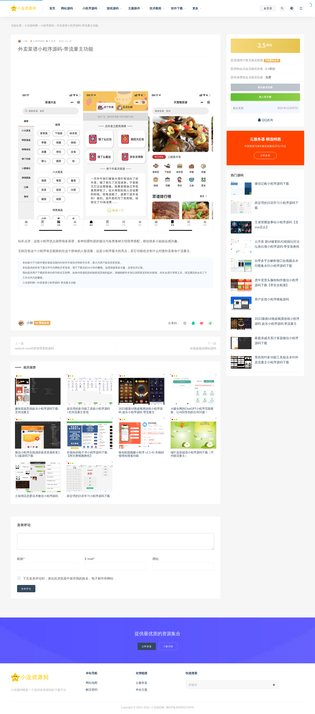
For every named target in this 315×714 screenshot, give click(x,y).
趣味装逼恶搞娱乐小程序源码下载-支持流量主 (37, 410)
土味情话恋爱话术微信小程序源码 (36, 496)
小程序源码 (47, 25)
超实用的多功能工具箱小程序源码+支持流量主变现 (88, 410)
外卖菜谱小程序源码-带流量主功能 (56, 282)
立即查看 (147, 646)
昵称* (21, 559)
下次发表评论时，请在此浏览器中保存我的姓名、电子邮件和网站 (68, 578)
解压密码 (91, 689)
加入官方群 (265, 96)
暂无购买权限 (265, 87)
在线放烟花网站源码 (203, 348)
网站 (156, 559)
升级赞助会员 (272, 60)
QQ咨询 (265, 120)
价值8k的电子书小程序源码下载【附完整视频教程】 (87, 454)
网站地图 (91, 682)
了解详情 (168, 646)
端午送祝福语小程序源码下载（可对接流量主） (192, 454)
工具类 (51, 41)
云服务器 (141, 682)
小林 (22, 41)
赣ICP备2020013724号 (180, 707)
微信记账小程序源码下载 (272, 183)
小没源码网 (31, 25)
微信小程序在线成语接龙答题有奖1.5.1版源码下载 (37, 454)
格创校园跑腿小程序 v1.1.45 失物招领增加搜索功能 (141, 454)
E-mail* (90, 559)
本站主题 (141, 689)
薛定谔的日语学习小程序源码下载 (88, 496)
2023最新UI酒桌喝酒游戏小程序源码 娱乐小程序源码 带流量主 (140, 410)
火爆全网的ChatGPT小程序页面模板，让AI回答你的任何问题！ (192, 410)
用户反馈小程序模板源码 (272, 299)
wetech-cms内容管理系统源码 (34, 348)
